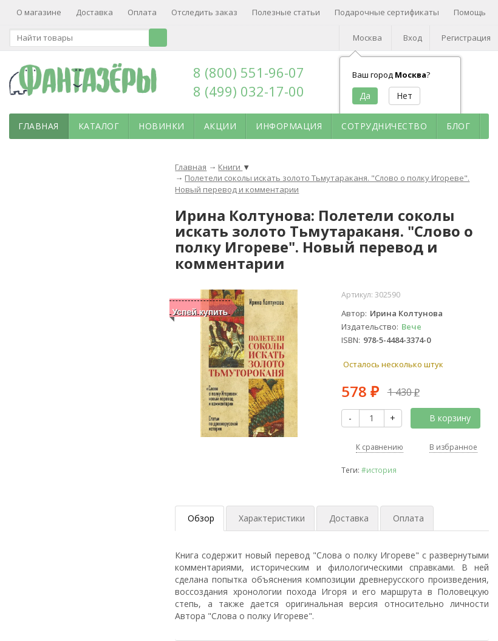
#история (379, 470)
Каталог (99, 126)
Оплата (142, 12)
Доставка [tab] (349, 518)
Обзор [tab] (201, 518)
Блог (458, 126)
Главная (38, 126)
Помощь (470, 12)
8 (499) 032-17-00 (248, 91)
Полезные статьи (286, 12)
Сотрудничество (384, 126)
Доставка (94, 12)
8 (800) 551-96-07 (248, 72)
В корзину (443, 418)
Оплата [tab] (408, 518)
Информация (289, 126)
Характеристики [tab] (272, 518)
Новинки (161, 126)
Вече (411, 326)
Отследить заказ (204, 12)
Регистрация (466, 37)
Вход (412, 37)
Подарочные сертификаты (387, 12)
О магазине (38, 12)
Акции (220, 126)
